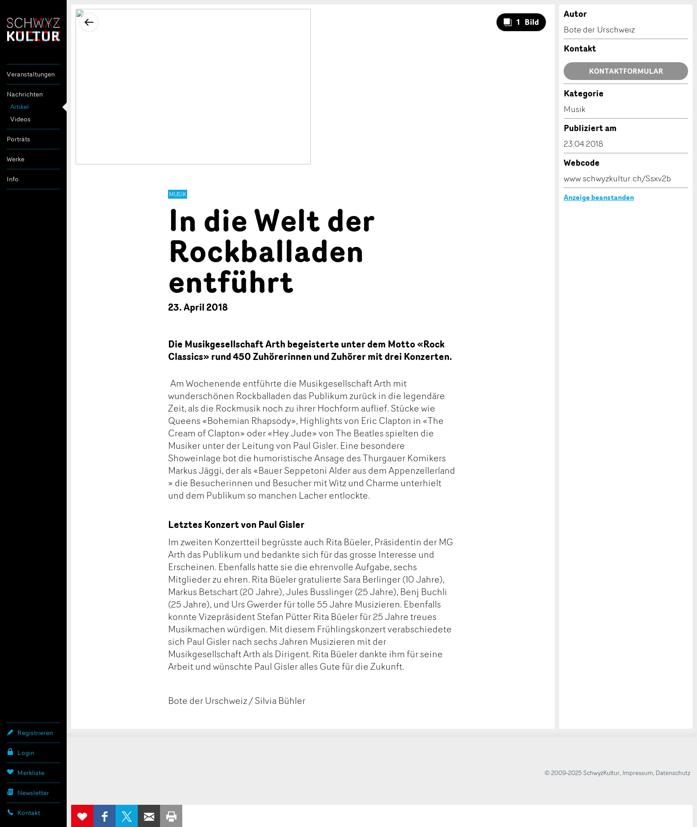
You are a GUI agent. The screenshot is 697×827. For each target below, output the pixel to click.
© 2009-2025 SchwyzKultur (582, 772)
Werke (15, 159)
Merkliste (25, 772)
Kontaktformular (626, 71)
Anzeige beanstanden (599, 197)
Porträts (18, 139)
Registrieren (30, 732)
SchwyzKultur (33, 29)
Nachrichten (25, 94)
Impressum (637, 772)
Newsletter (28, 792)
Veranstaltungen (31, 74)
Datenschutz (673, 772)
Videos (20, 119)
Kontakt (23, 812)
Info (13, 179)
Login (20, 752)
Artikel (19, 106)
